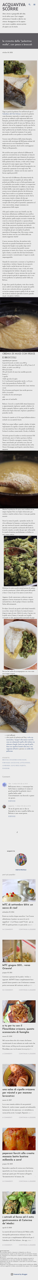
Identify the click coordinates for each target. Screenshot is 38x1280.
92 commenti (7, 990)
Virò (9, 783)
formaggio (6, 763)
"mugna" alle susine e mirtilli (23, 740)
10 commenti (7, 1181)
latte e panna (25, 763)
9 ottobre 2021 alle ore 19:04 (20, 783)
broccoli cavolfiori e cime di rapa (14, 760)
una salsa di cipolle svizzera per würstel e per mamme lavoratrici (18, 1092)
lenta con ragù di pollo (25, 744)
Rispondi (11, 801)
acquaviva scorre (13, 7)
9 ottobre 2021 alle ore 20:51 (23, 806)
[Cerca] (29, 3)
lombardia (6, 765)
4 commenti (7, 1054)
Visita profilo (21, 870)
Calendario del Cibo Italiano (11, 114)
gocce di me (15, 763)
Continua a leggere (27, 929)
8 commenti (7, 1117)
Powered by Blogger (19, 1274)
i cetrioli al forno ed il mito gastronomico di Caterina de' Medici (18, 1220)
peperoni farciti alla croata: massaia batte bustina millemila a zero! (18, 1156)
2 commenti (7, 1245)
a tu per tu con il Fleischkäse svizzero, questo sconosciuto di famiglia (18, 1029)
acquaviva (11, 806)
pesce (17, 765)
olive (13, 765)
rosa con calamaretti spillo (15, 742)
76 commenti (7, 929)
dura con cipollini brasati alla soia (17, 746)
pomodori (5, 768)
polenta (23, 765)
